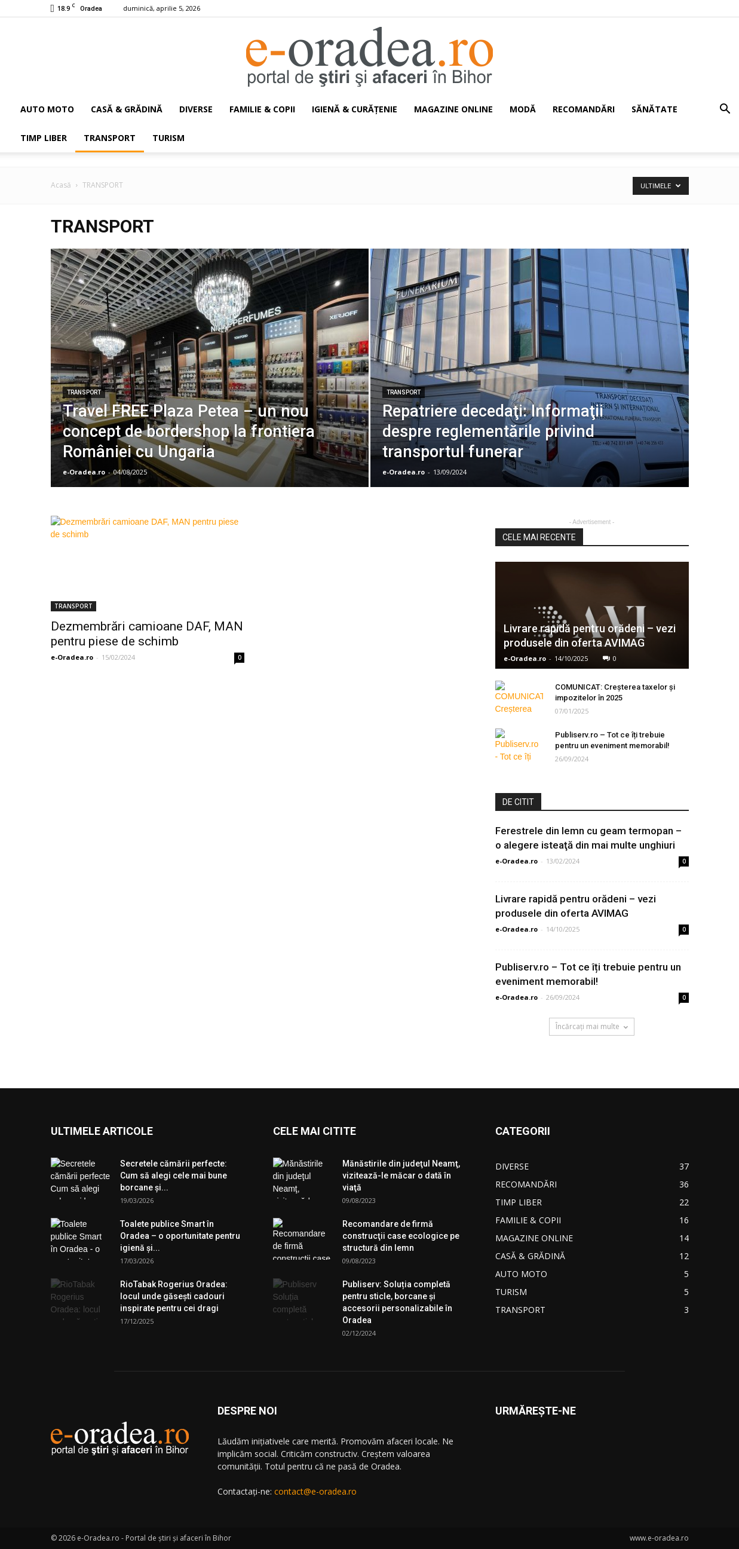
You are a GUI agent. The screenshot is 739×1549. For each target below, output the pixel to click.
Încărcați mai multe (592, 1026)
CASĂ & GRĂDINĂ (126, 109)
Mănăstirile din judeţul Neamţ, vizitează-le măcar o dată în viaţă (401, 1175)
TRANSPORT (110, 137)
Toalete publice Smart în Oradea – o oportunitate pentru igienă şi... (180, 1236)
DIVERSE (196, 109)
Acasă (61, 185)
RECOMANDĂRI (584, 109)
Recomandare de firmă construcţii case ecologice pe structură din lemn (400, 1236)
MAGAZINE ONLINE (453, 109)
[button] (724, 110)
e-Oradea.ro (84, 471)
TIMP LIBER (43, 137)
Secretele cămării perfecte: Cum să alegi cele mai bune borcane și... (173, 1175)
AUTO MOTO (47, 109)
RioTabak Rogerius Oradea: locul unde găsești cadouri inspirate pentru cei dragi (174, 1296)
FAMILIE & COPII (262, 109)
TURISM (168, 137)
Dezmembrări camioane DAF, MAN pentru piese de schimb (147, 633)
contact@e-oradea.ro (315, 1491)
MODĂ (523, 109)
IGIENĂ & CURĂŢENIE (354, 109)
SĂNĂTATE (654, 109)
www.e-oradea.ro (659, 1538)
